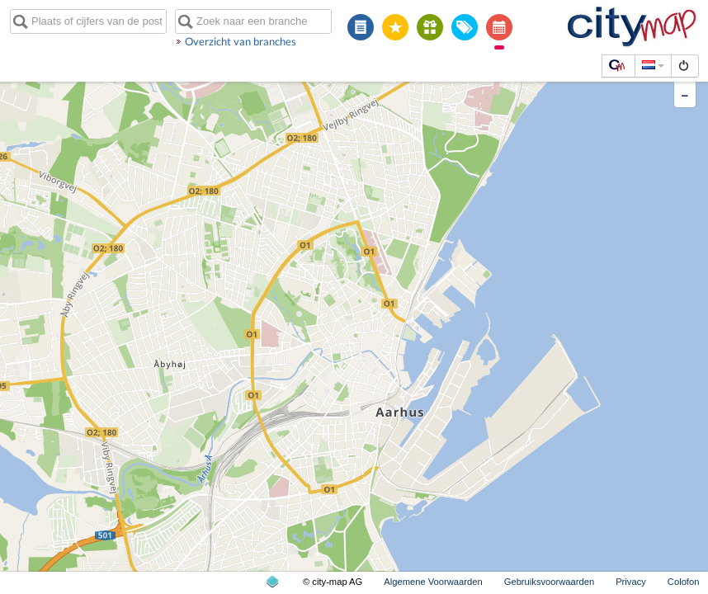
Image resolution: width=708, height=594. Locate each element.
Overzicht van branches (240, 41)
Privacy (631, 582)
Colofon (684, 582)
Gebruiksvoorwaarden (549, 582)
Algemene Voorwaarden (433, 582)
